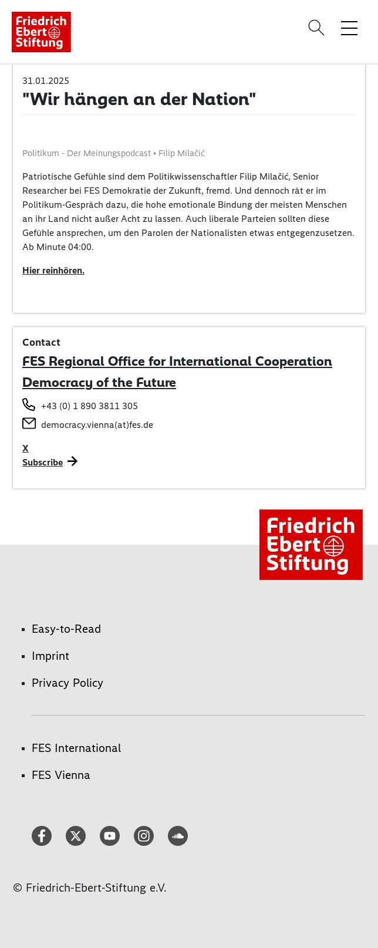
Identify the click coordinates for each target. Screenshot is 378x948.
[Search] (318, 27)
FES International (76, 748)
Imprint (50, 656)
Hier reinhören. (53, 270)
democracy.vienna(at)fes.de (97, 424)
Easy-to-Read (66, 629)
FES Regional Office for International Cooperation (177, 361)
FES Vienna (61, 775)
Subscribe (42, 462)
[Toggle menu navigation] (349, 27)
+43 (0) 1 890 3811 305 (89, 405)
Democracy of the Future (99, 382)
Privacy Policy (67, 683)
